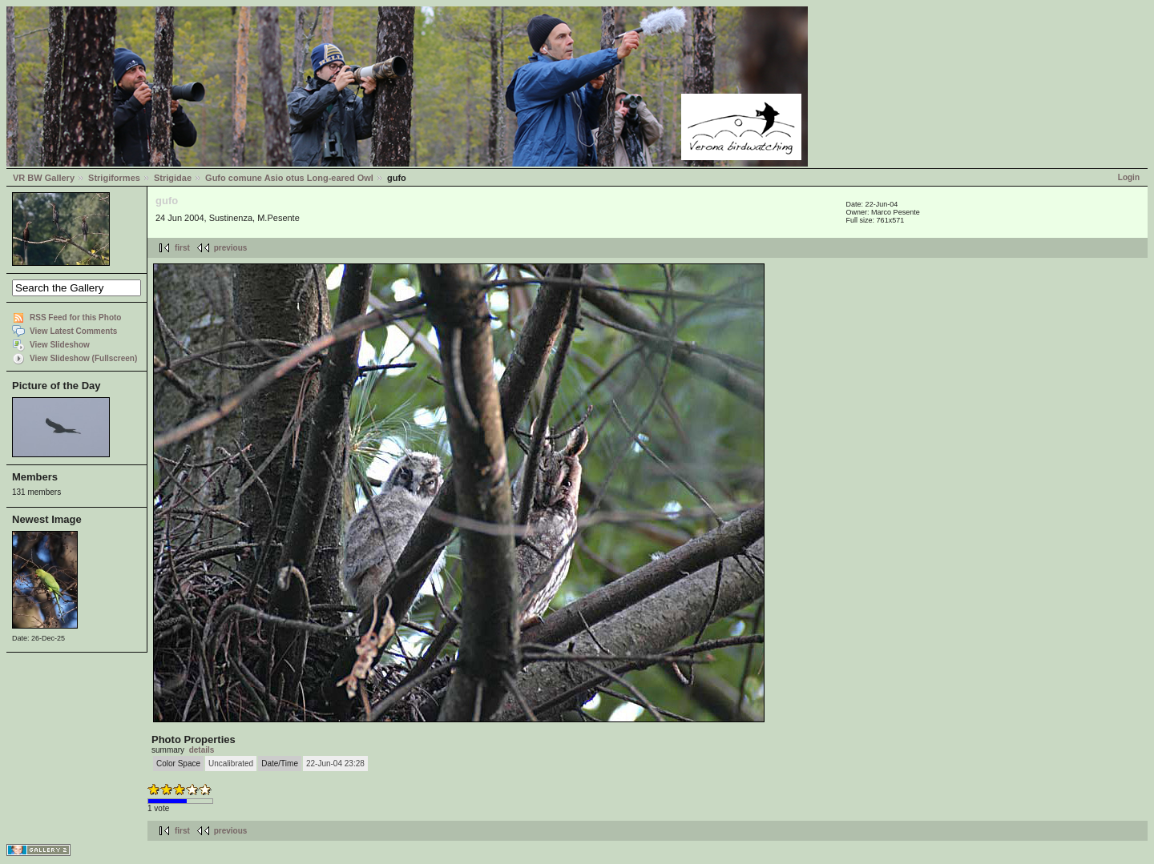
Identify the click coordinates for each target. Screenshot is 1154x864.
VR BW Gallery (44, 178)
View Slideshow (60, 344)
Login (1129, 177)
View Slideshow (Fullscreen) (83, 358)
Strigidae (173, 178)
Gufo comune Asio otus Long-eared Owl (289, 178)
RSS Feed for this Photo (75, 317)
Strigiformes (114, 178)
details (202, 749)
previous (231, 247)
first (182, 247)
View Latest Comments (73, 331)
